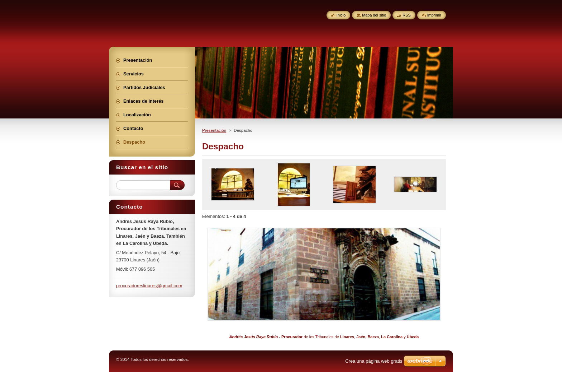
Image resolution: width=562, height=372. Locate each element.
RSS (406, 15)
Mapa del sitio (374, 15)
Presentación (214, 130)
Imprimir (434, 15)
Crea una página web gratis (373, 361)
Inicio (341, 15)
